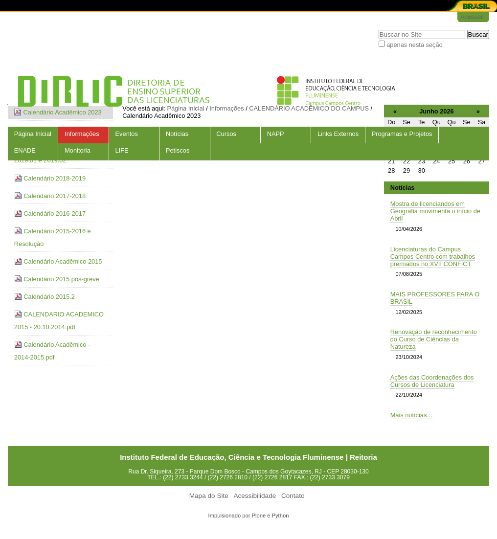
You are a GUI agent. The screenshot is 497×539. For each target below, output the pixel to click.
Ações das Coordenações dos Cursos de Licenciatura (432, 381)
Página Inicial (32, 133)
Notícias (177, 133)
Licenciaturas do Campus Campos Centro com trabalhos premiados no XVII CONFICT (432, 257)
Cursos (226, 133)
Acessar (471, 17)
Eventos (126, 133)
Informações (82, 133)
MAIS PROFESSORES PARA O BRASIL (435, 298)
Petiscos (177, 150)
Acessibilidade (254, 495)
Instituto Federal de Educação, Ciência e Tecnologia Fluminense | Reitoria (248, 457)
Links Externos (338, 133)
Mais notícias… (411, 415)
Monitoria (77, 150)
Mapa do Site (208, 495)
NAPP (275, 133)
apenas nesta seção (414, 44)
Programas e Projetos (402, 133)
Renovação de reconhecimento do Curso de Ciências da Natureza (433, 339)
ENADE (25, 150)
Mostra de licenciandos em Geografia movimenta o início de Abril (435, 211)
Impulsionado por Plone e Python (248, 515)
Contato (293, 495)
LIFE (122, 150)
